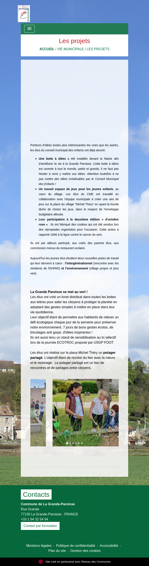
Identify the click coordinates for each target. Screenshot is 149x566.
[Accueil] (24, 11)
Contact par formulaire (40, 526)
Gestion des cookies (85, 550)
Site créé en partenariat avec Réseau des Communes (75, 561)
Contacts (36, 494)
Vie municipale (70, 49)
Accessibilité (109, 545)
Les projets (98, 49)
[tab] (67, 443)
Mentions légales (39, 545)
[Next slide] (112, 412)
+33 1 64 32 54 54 (34, 519)
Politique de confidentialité (75, 545)
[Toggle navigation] (29, 29)
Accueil (46, 49)
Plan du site (57, 550)
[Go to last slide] (37, 412)
